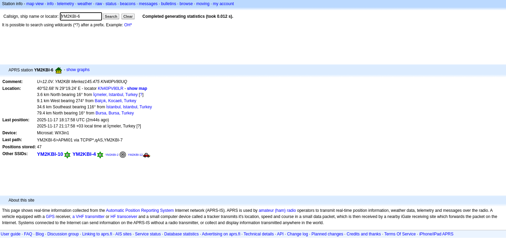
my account (223, 3)
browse (186, 3)
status (110, 3)
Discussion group (63, 234)
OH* (128, 25)
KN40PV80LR (111, 88)
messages (148, 3)
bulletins (168, 3)
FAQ (28, 234)
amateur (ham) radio (277, 210)
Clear (128, 16)
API (280, 234)
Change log (297, 234)
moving (203, 3)
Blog (40, 234)
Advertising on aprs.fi (221, 234)
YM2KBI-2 (111, 154)
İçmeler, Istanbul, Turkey (115, 94)
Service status (148, 234)
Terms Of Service (400, 234)
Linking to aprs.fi (97, 234)
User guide (11, 234)
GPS (50, 216)
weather (84, 3)
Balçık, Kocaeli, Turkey (115, 100)
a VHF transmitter (88, 216)
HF (113, 216)
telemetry (65, 3)
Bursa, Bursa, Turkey (115, 113)
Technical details (259, 234)
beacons (127, 3)
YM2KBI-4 (84, 154)
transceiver (127, 216)
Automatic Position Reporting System (140, 210)
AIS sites (123, 234)
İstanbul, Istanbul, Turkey (129, 107)
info (50, 3)
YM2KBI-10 (50, 154)
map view (35, 3)
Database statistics (181, 234)
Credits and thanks (364, 234)
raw (99, 3)
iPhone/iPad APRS (436, 234)
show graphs (78, 69)
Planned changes (327, 234)
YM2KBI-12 (135, 154)
